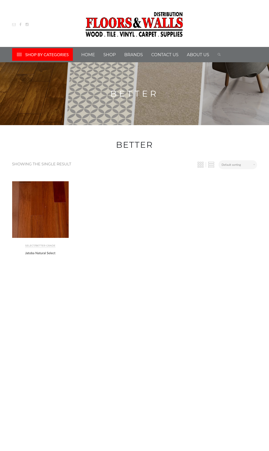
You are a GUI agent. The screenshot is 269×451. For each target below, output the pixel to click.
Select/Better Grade (40, 245)
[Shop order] (238, 164)
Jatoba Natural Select (40, 253)
